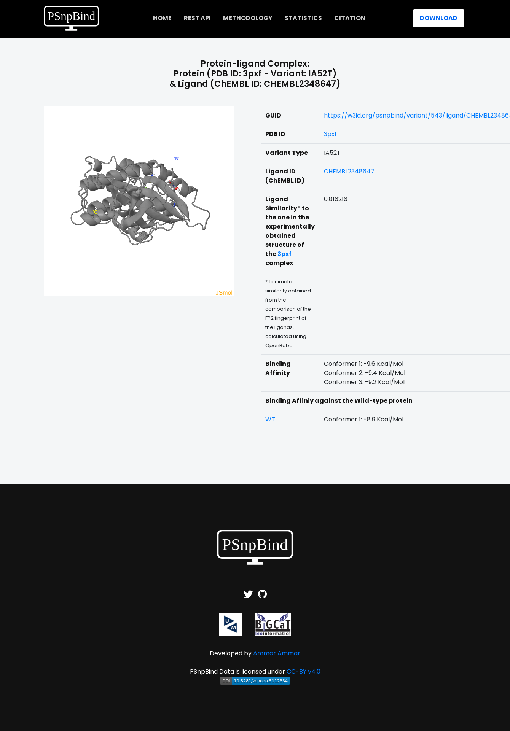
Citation (349, 18)
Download (438, 18)
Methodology (248, 18)
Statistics (303, 18)
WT (270, 419)
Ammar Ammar (276, 653)
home (162, 18)
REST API (197, 18)
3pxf (330, 134)
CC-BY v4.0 (303, 671)
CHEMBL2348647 (349, 171)
